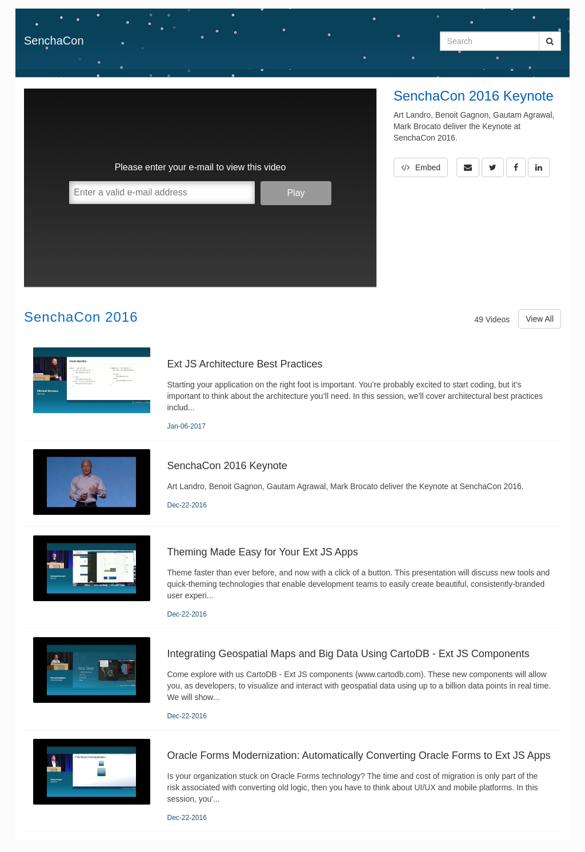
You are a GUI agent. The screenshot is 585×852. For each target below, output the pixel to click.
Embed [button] (420, 167)
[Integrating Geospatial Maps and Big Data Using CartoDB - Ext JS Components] (292, 679)
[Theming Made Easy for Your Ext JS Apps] (292, 577)
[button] (467, 167)
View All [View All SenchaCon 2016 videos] (540, 318)
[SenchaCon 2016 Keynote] (292, 483)
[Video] (200, 188)
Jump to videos (0, 0)
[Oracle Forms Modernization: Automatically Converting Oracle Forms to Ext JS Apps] (292, 781)
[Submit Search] (550, 41)
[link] (493, 167)
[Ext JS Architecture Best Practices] (292, 389)
